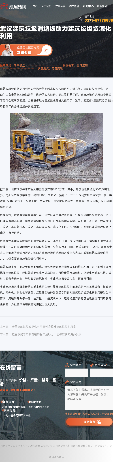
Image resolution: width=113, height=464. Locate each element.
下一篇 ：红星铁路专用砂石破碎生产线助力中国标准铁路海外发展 (40, 334)
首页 (34, 6)
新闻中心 (88, 6)
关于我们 (46, 6)
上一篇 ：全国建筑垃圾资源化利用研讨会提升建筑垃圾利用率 (38, 327)
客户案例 (74, 6)
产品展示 (60, 6)
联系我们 (102, 6)
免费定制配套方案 (35, 50)
